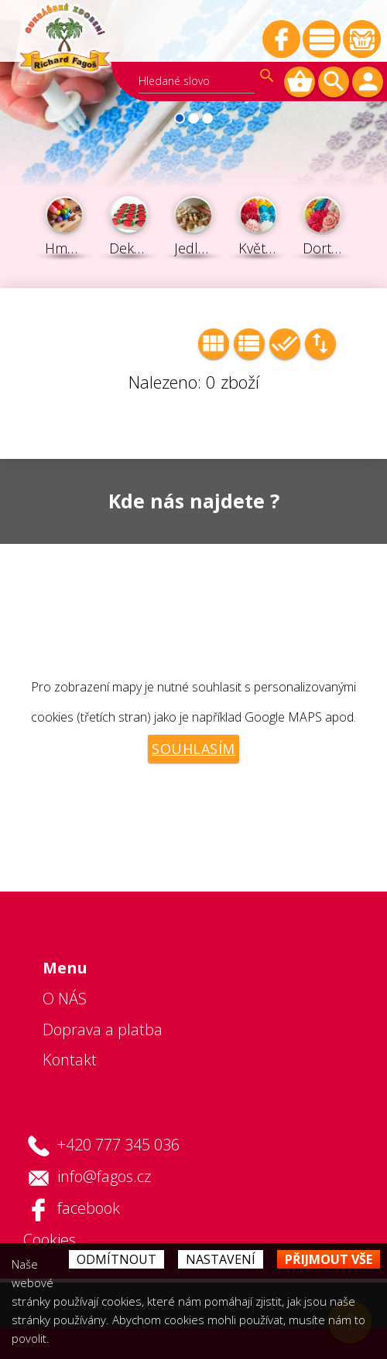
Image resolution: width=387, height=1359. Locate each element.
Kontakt (70, 1059)
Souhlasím (193, 748)
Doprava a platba (103, 1029)
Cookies (49, 1239)
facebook (88, 1208)
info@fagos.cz (104, 1176)
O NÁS (65, 998)
